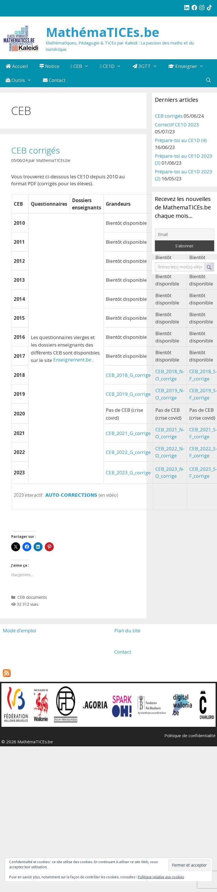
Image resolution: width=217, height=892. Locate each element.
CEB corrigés (35, 150)
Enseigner (188, 66)
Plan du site (127, 630)
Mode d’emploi (19, 630)
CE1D (113, 66)
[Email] (184, 234)
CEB (82, 66)
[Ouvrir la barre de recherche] (208, 80)
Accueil (17, 66)
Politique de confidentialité (190, 735)
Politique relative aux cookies (161, 877)
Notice (49, 66)
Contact (54, 80)
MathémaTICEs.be (102, 32)
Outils (21, 80)
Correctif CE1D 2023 (177, 124)
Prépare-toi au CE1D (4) (181, 140)
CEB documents (32, 597)
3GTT (147, 66)
